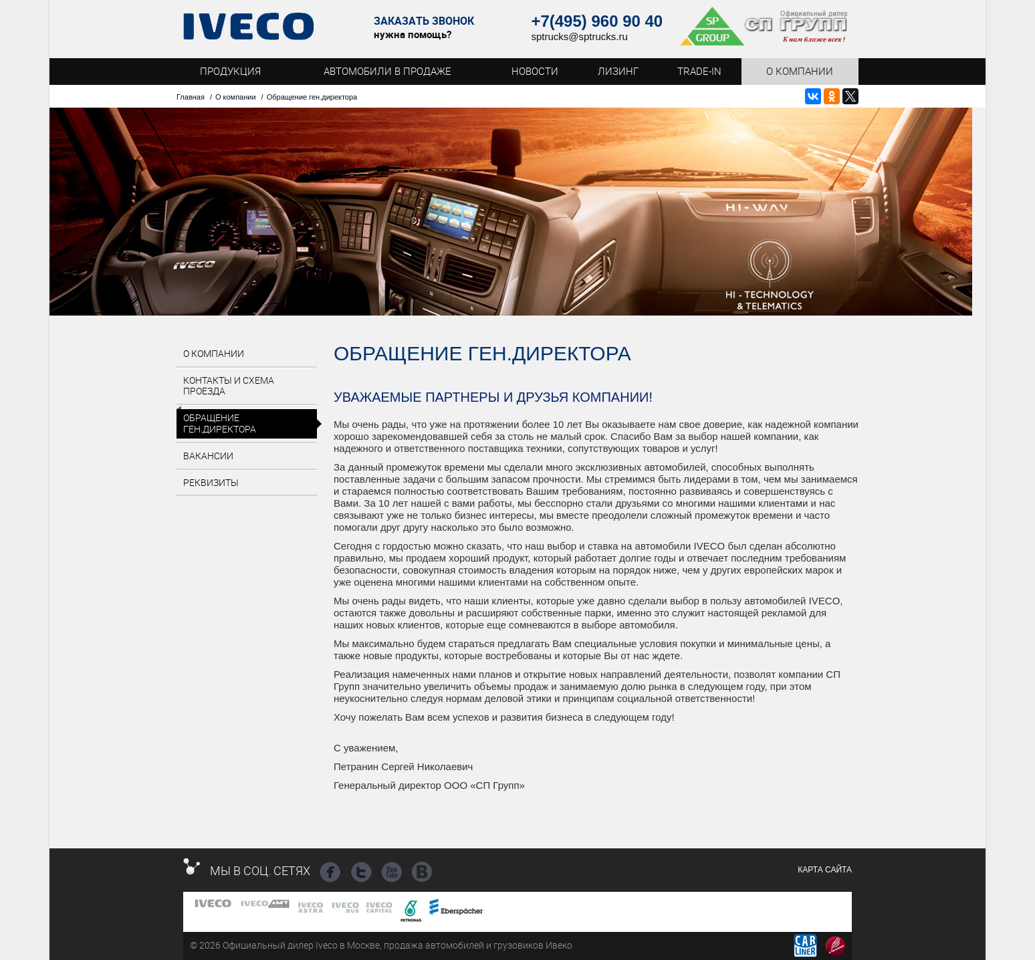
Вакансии (208, 455)
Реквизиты (211, 482)
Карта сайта (825, 869)
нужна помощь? (412, 34)
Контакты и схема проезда (228, 386)
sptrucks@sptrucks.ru (579, 36)
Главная (191, 97)
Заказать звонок (424, 21)
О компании (235, 97)
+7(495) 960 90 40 (597, 21)
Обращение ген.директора (219, 423)
